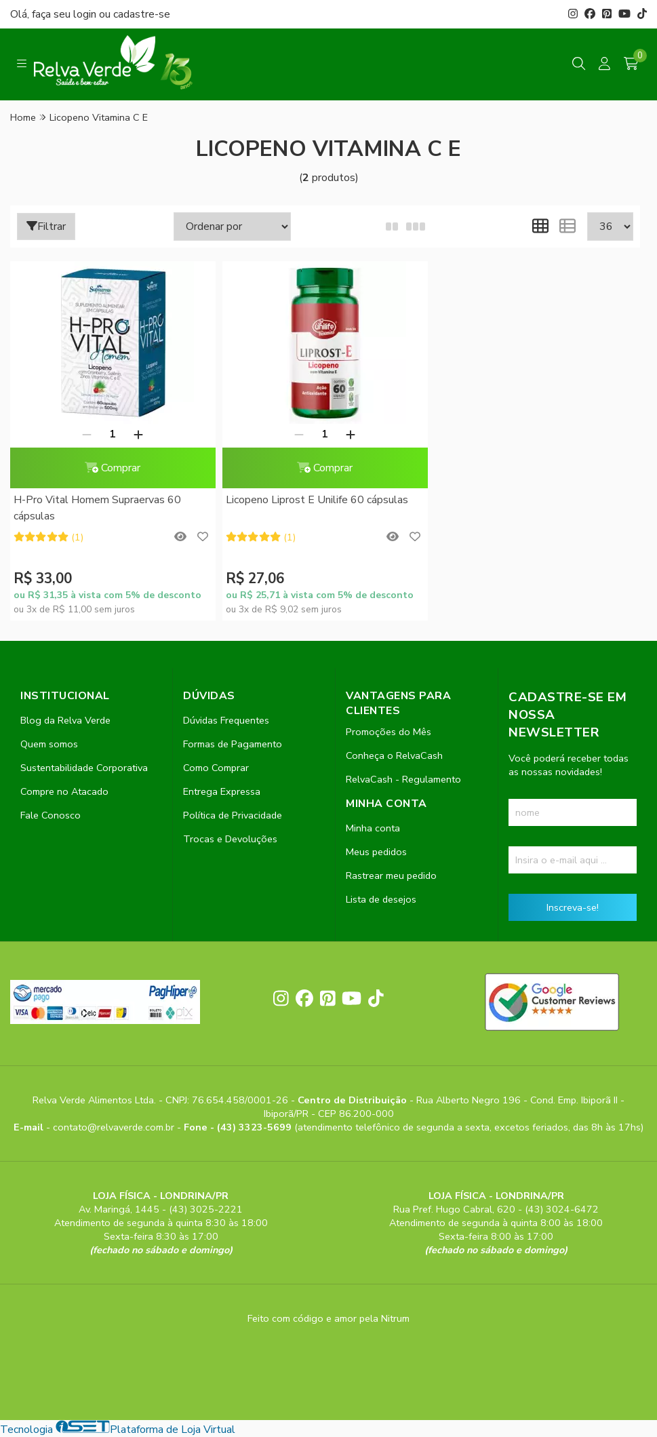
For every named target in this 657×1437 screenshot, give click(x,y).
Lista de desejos (381, 899)
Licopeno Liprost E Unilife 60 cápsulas (317, 499)
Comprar (112, 467)
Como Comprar (216, 767)
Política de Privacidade (232, 815)
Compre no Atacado (64, 791)
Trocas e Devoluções (230, 839)
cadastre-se (141, 14)
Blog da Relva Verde (65, 720)
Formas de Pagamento (232, 744)
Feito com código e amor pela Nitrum (328, 1318)
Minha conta (373, 828)
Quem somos (49, 744)
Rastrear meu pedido (391, 875)
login (86, 14)
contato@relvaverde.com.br (115, 1127)
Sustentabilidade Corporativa (84, 767)
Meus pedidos (376, 852)
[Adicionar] (138, 434)
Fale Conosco (50, 815)
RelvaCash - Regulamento (403, 779)
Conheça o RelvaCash (394, 755)
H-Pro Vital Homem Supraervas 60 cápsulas (97, 508)
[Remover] (87, 434)
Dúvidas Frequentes (226, 720)
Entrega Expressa (221, 791)
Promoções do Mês (388, 732)
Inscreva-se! (572, 907)
